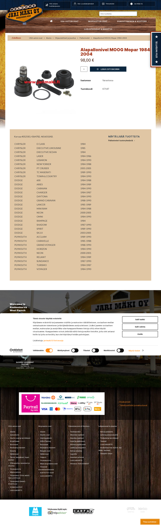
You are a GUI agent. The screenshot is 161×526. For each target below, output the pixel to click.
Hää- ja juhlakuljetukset (85, 4)
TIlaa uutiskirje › (24, 333)
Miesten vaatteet (77, 435)
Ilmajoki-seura (106, 453)
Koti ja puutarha (106, 432)
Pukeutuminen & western (132, 21)
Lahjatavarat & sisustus (98, 29)
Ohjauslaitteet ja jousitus (65, 38)
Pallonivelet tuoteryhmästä (120, 140)
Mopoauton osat (97, 21)
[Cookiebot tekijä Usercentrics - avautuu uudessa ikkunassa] (16, 521)
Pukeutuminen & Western (79, 426)
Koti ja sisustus (76, 451)
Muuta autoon (15, 472)
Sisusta (13, 451)
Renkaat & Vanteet (47, 447)
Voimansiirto (15, 469)
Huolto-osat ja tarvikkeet (20, 438)
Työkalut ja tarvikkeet (109, 438)
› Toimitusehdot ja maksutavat (132, 405)
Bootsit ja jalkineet (78, 444)
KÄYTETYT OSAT (47, 473)
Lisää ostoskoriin (108, 69)
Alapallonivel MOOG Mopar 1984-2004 (110, 38)
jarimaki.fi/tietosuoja (53, 511)
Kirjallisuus (14, 441)
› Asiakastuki (124, 401)
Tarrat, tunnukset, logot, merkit (18, 458)
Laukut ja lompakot (78, 447)
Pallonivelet (84, 38)
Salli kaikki (140, 490)
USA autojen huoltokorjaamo (54, 5)
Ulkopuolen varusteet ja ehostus (19, 464)
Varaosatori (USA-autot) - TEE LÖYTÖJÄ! (19, 476)
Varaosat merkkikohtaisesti (46, 468)
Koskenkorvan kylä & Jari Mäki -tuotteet (110, 448)
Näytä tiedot (134, 521)
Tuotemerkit (75, 432)
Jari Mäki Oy (138, 4)
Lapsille (73, 454)
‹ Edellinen (16, 38)
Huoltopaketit (46, 438)
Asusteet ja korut (77, 457)
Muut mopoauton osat (49, 463)
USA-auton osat (69, 21)
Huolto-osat (45, 435)
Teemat (103, 441)
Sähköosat (14, 454)
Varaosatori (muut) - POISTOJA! (17, 482)
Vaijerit (43, 457)
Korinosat (14, 444)
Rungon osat (45, 451)
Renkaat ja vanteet (17, 447)
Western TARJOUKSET (79, 463)
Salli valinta (140, 497)
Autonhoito (14, 435)
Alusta (48, 38)
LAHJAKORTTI (46, 476)
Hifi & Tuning (45, 441)
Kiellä (140, 505)
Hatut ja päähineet (77, 441)
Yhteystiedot (110, 4)
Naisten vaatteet (77, 438)
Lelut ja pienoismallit (109, 435)
